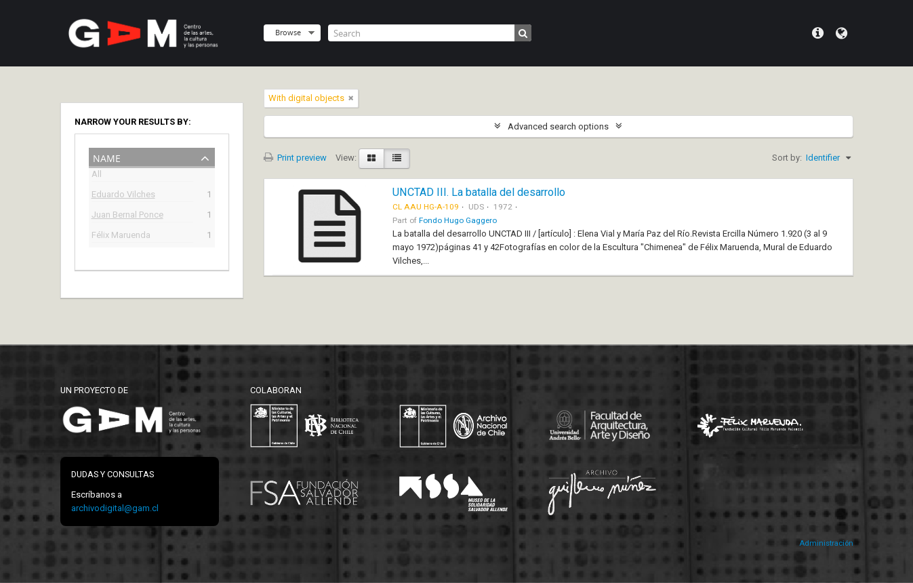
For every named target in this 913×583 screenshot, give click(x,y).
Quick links (818, 33)
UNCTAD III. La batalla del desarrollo (478, 192)
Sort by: (787, 158)
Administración (826, 543)
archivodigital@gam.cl (115, 508)
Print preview (295, 158)
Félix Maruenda (121, 236)
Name (107, 157)
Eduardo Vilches (123, 195)
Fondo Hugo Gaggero (458, 220)
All (97, 176)
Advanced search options (558, 126)
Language (841, 33)
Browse (288, 32)
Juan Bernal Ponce (127, 216)
